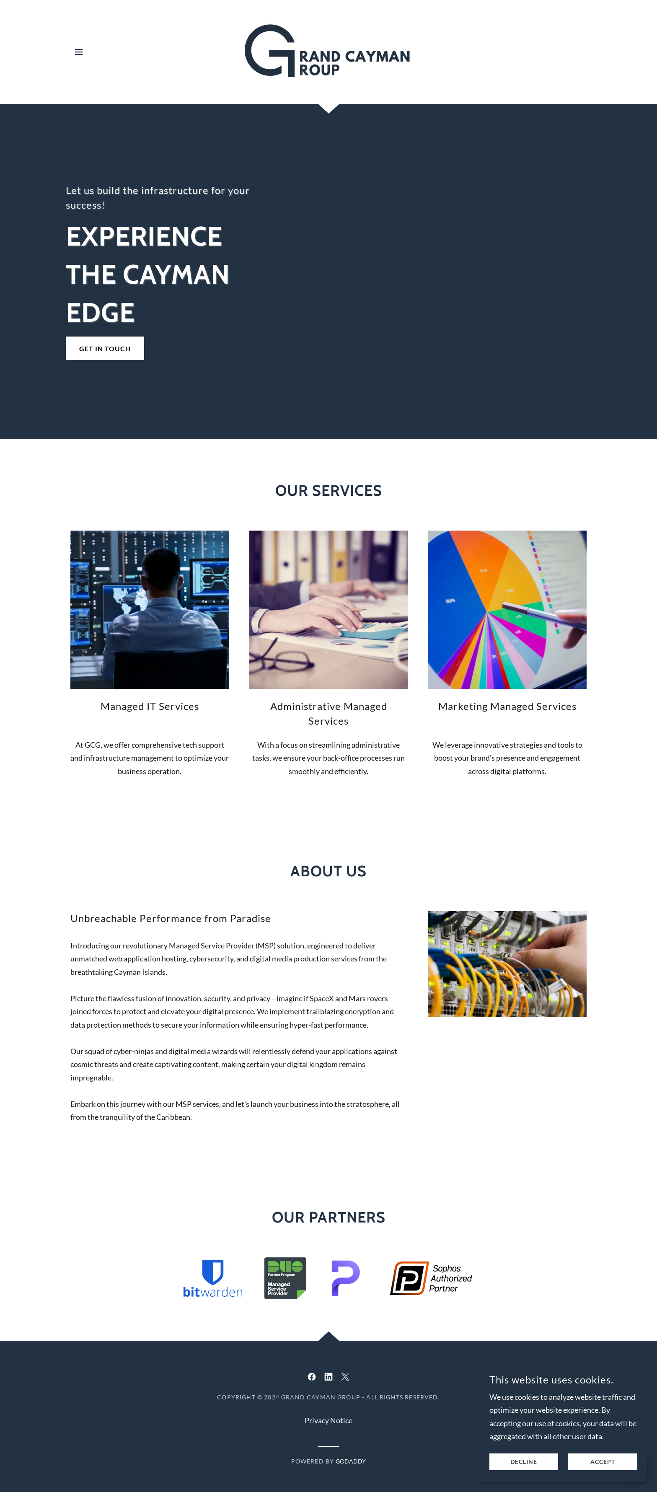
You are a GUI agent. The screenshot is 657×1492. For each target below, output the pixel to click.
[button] (78, 52)
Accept (602, 1462)
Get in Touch (105, 348)
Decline (523, 1462)
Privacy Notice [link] (328, 1420)
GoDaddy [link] (351, 1461)
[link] (328, 51)
